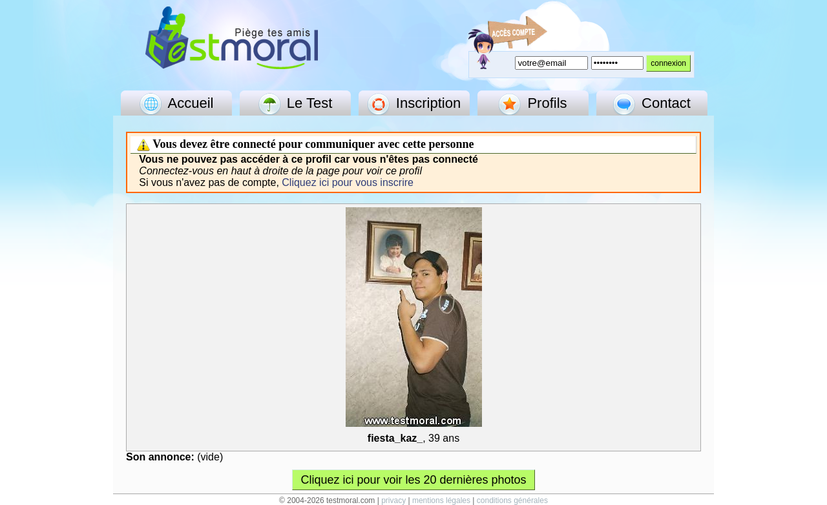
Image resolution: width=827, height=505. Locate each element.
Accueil (177, 104)
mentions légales (441, 500)
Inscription (414, 104)
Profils (533, 104)
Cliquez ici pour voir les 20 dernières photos (413, 479)
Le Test (295, 104)
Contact (652, 104)
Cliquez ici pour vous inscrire (348, 182)
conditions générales (512, 500)
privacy (393, 500)
